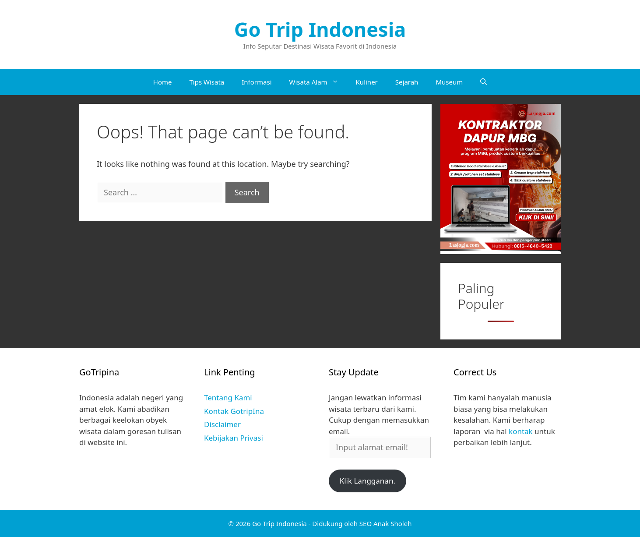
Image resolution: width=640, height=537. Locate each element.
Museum (449, 82)
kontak (521, 431)
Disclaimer (222, 424)
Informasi (256, 82)
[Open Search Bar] (483, 82)
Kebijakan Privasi (233, 438)
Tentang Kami (228, 397)
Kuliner (367, 82)
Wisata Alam (318, 82)
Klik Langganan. (367, 481)
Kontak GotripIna (234, 411)
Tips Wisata (206, 82)
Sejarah (406, 82)
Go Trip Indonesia (320, 29)
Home (162, 82)
